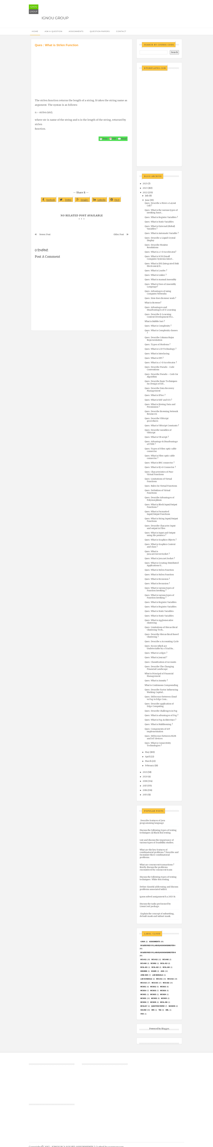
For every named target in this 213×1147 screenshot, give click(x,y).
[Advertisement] (81, 70)
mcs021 (143, 994)
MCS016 (163, 990)
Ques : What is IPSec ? (155, 395)
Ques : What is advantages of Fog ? (161, 715)
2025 (145, 183)
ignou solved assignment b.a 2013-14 (158, 896)
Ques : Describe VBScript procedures (156, 419)
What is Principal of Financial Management (159, 674)
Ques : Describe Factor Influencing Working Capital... (161, 691)
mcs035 (153, 1002)
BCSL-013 (163, 963)
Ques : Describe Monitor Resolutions (156, 246)
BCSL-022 (155, 967)
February (149, 765)
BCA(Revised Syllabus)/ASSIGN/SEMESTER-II (158, 952)
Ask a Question (53, 31)
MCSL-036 (163, 1002)
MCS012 (153, 987)
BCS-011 (143, 959)
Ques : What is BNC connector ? (159, 463)
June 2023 (144, 975)
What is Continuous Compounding (161, 685)
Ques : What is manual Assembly (160, 279)
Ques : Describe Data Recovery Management (159, 389)
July (147, 195)
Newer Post (44, 234)
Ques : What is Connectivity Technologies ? (158, 744)
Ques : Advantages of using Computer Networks (158, 292)
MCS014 (143, 990)
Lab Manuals (157, 975)
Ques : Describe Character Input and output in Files (160, 527)
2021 (145, 772)
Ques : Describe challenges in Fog (161, 711)
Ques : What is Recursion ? (157, 579)
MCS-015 (155, 983)
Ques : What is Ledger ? (156, 653)
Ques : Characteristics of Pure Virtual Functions (159, 473)
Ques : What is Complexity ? (158, 326)
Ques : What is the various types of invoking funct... (161, 211)
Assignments (76, 31)
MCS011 (143, 987)
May (147, 752)
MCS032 (154, 998)
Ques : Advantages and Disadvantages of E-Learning (160, 308)
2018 (145, 781)
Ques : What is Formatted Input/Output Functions (157, 512)
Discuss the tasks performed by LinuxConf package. (155, 905)
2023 (145, 188)
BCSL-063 (166, 967)
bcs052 (153, 963)
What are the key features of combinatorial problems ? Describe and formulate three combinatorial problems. (159, 854)
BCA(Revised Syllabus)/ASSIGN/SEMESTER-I (157, 945)
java (162, 971)
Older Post (119, 234)
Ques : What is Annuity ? (156, 680)
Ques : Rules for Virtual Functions (161, 486)
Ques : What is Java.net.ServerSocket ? (157, 552)
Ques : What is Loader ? (156, 270)
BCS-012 (154, 959)
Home (35, 31)
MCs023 (153, 994)
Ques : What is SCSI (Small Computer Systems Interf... (159, 257)
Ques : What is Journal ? (156, 657)
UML (167, 1010)
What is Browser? (153, 302)
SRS (152, 1010)
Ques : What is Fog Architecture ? (160, 720)
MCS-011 (159, 979)
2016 (145, 790)
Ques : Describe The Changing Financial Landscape (159, 667)
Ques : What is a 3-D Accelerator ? (161, 362)
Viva (142, 1014)
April (147, 756)
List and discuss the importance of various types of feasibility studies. (157, 841)
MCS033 (164, 998)
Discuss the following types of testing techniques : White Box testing (158, 878)
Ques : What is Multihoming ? (159, 724)
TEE (159, 1010)
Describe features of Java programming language (152, 821)
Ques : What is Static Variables (159, 222)
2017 (145, 785)
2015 (145, 794)
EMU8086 (143, 971)
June (147, 200)
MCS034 (143, 1002)
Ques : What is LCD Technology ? (160, 349)
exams (154, 971)
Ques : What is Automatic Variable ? (162, 233)
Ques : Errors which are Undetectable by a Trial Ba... (159, 647)
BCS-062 (166, 959)
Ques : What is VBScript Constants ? (162, 425)
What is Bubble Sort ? (155, 321)
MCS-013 (143, 983)
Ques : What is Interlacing (157, 353)
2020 (145, 776)
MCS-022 (166, 983)
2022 (145, 192)
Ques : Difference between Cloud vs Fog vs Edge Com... (161, 698)
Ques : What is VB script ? (157, 437)
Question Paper (157, 1006)
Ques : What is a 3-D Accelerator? (160, 252)
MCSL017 (143, 1006)
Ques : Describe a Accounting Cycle (162, 641)
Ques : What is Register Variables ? (161, 217)
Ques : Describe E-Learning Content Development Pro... (159, 315)
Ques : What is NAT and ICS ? (158, 400)
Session (171, 1006)
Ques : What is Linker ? (156, 275)
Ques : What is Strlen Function (159, 570)
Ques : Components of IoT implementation (157, 730)
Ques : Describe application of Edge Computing (159, 705)
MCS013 (163, 987)
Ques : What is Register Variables (160, 602)
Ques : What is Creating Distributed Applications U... (162, 564)
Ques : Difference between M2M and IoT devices (160, 737)
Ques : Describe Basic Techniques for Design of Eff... (161, 382)
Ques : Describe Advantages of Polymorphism (159, 498)
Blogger (165, 1028)
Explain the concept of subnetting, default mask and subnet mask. (157, 915)
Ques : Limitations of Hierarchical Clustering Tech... (161, 628)
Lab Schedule (146, 979)
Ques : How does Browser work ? (160, 298)
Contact (121, 31)
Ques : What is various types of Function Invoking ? (159, 589)
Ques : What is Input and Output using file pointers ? (160, 534)
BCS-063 (143, 963)
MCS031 (143, 998)
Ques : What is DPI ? (154, 358)
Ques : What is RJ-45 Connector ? (160, 467)
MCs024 (163, 994)
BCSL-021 (143, 967)
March (148, 761)
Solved (143, 1010)
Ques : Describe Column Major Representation (159, 338)
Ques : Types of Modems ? (157, 344)
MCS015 (153, 990)
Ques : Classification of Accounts (160, 662)
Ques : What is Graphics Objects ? (161, 540)
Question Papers (100, 31)
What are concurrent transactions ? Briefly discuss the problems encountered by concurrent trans (157, 867)
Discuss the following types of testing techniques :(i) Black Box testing (158, 831)
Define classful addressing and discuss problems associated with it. (159, 888)
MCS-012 (170, 979)
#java (142, 941)
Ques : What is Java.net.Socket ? (160, 558)
